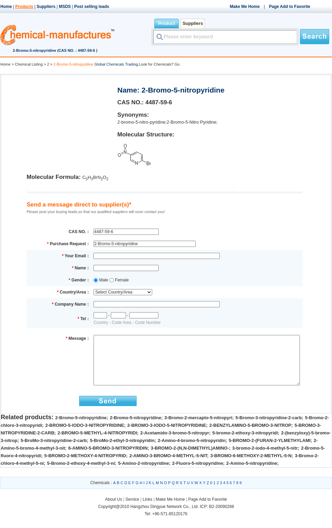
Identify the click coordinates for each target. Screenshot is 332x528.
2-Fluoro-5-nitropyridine (197, 473)
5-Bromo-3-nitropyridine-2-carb (268, 428)
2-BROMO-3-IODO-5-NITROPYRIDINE (166, 435)
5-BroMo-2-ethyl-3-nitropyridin (122, 450)
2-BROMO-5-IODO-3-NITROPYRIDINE (84, 435)
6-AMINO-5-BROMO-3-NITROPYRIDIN (108, 458)
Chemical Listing (29, 64)
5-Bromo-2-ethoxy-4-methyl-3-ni (81, 473)
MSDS (65, 6)
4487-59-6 (158, 102)
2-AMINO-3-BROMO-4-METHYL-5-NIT (168, 466)
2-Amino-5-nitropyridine (251, 473)
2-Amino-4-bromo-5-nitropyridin (191, 450)
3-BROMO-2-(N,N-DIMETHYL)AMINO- (190, 458)
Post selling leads (91, 6)
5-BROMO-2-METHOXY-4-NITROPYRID (85, 466)
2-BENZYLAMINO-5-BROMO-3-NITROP (250, 435)
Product (166, 23)
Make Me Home (245, 6)
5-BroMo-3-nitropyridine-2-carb (54, 450)
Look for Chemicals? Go (159, 64)
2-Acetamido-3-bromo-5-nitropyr (174, 443)
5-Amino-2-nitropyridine (143, 473)
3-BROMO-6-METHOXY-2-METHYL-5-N (250, 466)
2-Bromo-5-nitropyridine (81, 428)
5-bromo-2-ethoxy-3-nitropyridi (245, 443)
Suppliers (46, 6)
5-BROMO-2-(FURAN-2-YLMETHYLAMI (270, 450)
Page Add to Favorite (289, 6)
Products (24, 6)
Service (132, 509)
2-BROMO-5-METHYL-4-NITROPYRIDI (97, 443)
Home (6, 6)
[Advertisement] (59, 123)
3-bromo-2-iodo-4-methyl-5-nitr (265, 458)
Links (147, 509)
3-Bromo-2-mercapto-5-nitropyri (198, 428)
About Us (114, 509)
